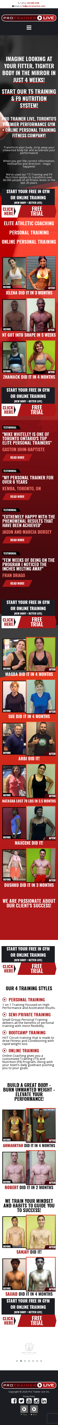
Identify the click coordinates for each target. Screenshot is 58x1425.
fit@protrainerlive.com (33, 6)
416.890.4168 (33, 3)
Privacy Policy (29, 1396)
